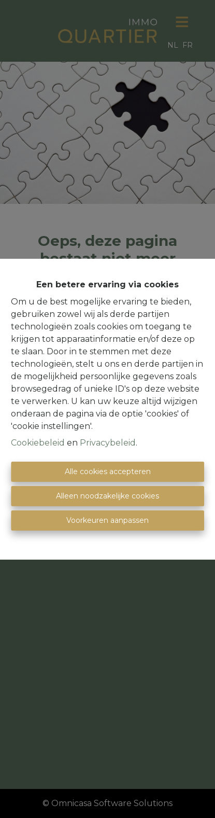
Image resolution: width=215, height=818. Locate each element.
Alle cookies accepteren (108, 471)
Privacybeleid (108, 443)
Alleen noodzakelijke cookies (107, 496)
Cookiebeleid (38, 443)
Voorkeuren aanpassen (107, 520)
